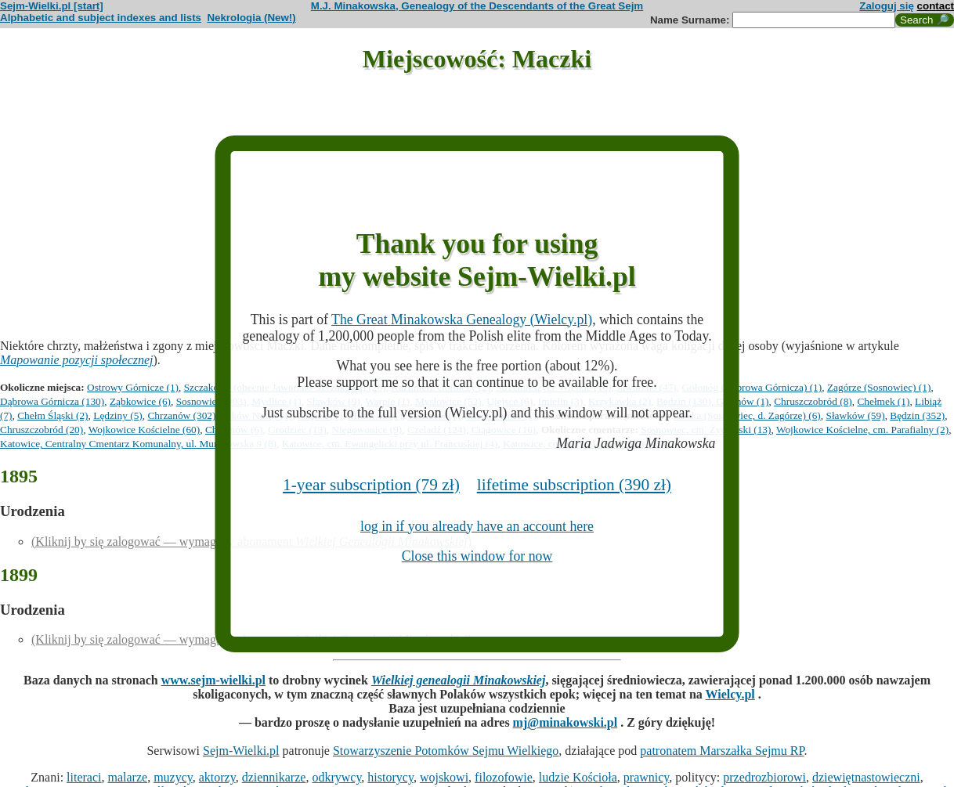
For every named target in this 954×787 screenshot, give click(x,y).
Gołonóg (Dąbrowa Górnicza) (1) (751, 387)
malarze (128, 777)
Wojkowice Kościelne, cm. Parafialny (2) (862, 429)
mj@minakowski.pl (565, 722)
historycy (390, 777)
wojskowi (444, 777)
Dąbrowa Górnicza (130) (52, 401)
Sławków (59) (855, 415)
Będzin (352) (917, 415)
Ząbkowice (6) (140, 401)
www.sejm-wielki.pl (213, 680)
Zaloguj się (886, 6)
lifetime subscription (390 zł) (574, 484)
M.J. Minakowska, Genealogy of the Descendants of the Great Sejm (477, 6)
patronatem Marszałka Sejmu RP (722, 750)
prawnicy (646, 777)
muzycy (173, 777)
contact (935, 6)
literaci (84, 777)
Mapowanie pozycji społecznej (77, 359)
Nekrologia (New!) (251, 17)
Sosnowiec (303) (211, 401)
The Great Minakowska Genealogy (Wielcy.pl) (461, 319)
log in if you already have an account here (477, 526)
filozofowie (504, 777)
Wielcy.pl (730, 694)
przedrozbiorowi (764, 777)
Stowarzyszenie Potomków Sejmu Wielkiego (445, 750)
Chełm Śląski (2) (52, 415)
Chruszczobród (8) (813, 401)
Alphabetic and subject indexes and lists (100, 17)
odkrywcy (336, 777)
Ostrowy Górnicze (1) (133, 387)
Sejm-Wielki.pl (241, 750)
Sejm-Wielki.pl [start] (51, 6)
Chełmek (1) (883, 401)
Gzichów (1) (743, 401)
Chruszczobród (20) (41, 429)
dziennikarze (274, 777)
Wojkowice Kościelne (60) (145, 429)
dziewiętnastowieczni (866, 777)
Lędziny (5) (118, 415)
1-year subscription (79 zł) (371, 484)
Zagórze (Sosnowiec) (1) (879, 387)
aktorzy (217, 777)
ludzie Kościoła (578, 777)
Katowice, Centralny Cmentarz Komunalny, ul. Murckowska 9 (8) (138, 443)
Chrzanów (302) (181, 415)
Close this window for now (477, 556)
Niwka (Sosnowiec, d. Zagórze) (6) (747, 415)
